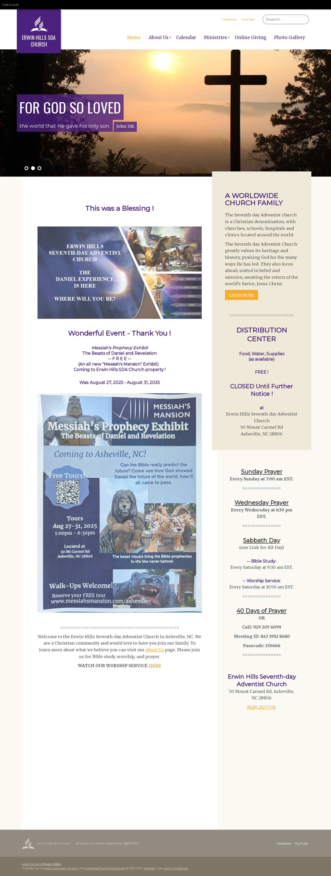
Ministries (215, 37)
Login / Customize (175, 868)
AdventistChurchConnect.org (105, 868)
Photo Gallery (289, 37)
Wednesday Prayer (262, 502)
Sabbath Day (261, 540)
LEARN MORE (241, 295)
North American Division (61, 868)
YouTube (248, 19)
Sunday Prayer (261, 471)
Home (134, 37)
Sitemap (149, 868)
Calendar (186, 37)
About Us (158, 37)
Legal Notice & (41, 864)
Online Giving (250, 37)
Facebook (229, 19)
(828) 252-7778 (261, 707)
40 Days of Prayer (262, 610)
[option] (165, 113)
